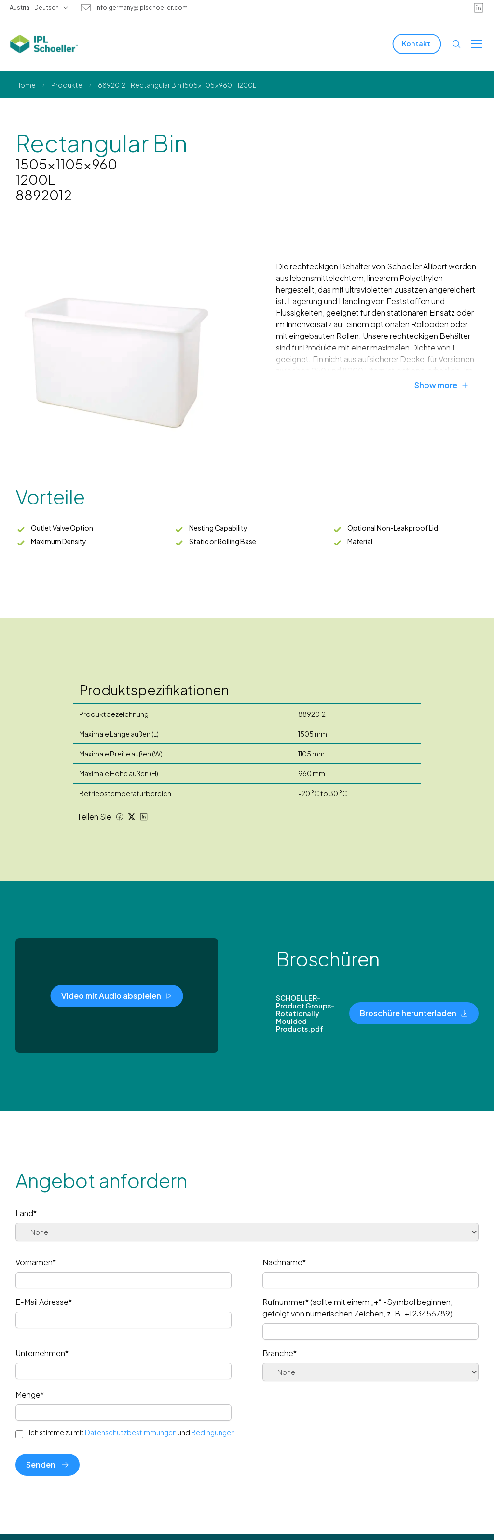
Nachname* (284, 1262)
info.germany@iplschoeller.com (142, 7)
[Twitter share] (132, 817)
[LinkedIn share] (143, 816)
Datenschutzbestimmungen (131, 1432)
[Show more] (446, 385)
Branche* (279, 1353)
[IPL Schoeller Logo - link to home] (44, 43)
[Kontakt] (417, 44)
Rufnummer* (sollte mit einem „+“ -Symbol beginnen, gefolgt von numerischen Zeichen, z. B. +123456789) (357, 1307)
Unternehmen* (42, 1353)
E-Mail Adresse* (43, 1302)
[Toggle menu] (476, 44)
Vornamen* (35, 1262)
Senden (47, 1464)
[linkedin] (478, 8)
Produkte (66, 85)
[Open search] (456, 44)
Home (25, 85)
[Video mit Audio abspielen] (117, 996)
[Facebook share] (119, 816)
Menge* (29, 1394)
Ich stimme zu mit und (132, 1432)
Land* (26, 1213)
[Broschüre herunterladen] (414, 1013)
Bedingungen (213, 1432)
